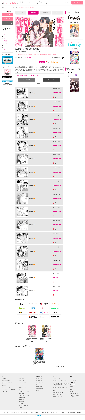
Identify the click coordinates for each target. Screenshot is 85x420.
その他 (20, 407)
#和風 (54, 54)
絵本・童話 (21, 401)
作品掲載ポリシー (25, 412)
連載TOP (20, 12)
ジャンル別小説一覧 (6, 387)
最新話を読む (51, 79)
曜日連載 (33, 12)
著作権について (46, 412)
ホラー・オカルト (23, 397)
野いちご (72, 391)
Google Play (9, 77)
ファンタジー (22, 385)
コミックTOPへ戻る (57, 366)
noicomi (37, 390)
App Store (4, 77)
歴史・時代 (21, 399)
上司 (4, 38)
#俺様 (30, 54)
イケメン (5, 43)
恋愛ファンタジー (23, 387)
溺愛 (4, 34)
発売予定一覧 (39, 380)
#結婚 (23, 54)
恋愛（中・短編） (23, 382)
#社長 (16, 54)
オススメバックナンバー (58, 396)
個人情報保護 (72, 412)
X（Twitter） (72, 384)
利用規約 (18, 412)
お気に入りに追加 (58, 62)
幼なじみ (5, 45)
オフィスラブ (6, 32)
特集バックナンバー (57, 394)
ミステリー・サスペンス (24, 391)
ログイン (67, 2)
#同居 (27, 54)
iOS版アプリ (72, 378)
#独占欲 (45, 54)
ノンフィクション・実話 (24, 395)
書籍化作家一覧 (39, 382)
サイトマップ (12, 412)
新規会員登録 (77, 2)
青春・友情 (21, 393)
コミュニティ (5, 391)
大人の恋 (5, 40)
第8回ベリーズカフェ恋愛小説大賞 (60, 387)
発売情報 (45, 12)
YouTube (72, 386)
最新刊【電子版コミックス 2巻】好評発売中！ (27, 75)
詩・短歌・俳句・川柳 (23, 405)
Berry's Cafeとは (7, 23)
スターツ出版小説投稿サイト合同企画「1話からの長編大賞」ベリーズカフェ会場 (61, 384)
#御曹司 (20, 54)
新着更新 (4, 385)
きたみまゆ (29, 57)
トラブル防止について (63, 412)
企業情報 (78, 412)
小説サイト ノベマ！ (74, 393)
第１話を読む (26, 79)
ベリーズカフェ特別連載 (58, 392)
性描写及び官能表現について (36, 412)
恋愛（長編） (22, 380)
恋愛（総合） (22, 378)
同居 (4, 49)
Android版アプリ (73, 380)
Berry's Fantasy (39, 388)
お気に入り (57, 12)
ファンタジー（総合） (23, 383)
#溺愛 (41, 54)
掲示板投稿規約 (54, 412)
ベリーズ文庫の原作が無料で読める (9, 389)
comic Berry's (39, 386)
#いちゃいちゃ (36, 54)
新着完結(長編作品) (6, 380)
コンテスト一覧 (56, 378)
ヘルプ (6, 412)
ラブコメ (5, 36)
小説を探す (4, 378)
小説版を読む (57, 57)
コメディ (21, 403)
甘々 (4, 47)
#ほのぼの (50, 54)
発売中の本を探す (40, 378)
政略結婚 (5, 41)
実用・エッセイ (22, 389)
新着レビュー (5, 383)
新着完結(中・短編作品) (7, 382)
